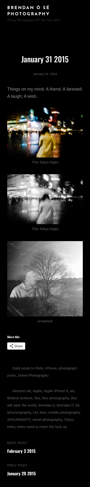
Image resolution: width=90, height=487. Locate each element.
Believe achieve (19, 398)
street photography (47, 419)
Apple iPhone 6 (56, 391)
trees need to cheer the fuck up (42, 427)
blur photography (55, 398)
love (43, 412)
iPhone (51, 368)
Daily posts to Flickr (27, 368)
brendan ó (46, 405)
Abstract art (21, 391)
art (72, 391)
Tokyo (68, 419)
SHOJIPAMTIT (18, 419)
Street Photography (33, 375)
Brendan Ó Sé (68, 405)
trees (11, 427)
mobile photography (64, 412)
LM (35, 412)
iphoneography (19, 412)
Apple (37, 391)
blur (37, 398)
